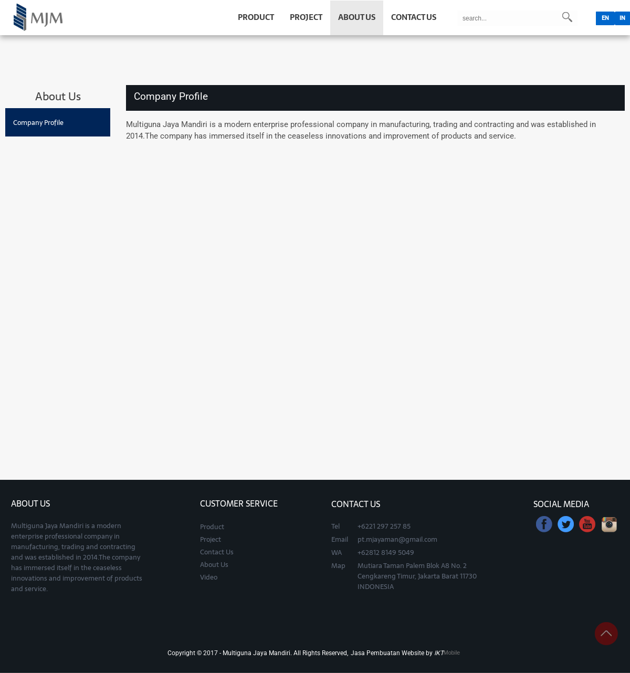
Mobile (452, 652)
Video (208, 577)
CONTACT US (413, 17)
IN (622, 18)
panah (606, 634)
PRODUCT (256, 17)
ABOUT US (356, 17)
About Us (214, 564)
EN (605, 18)
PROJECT (306, 17)
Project (210, 539)
